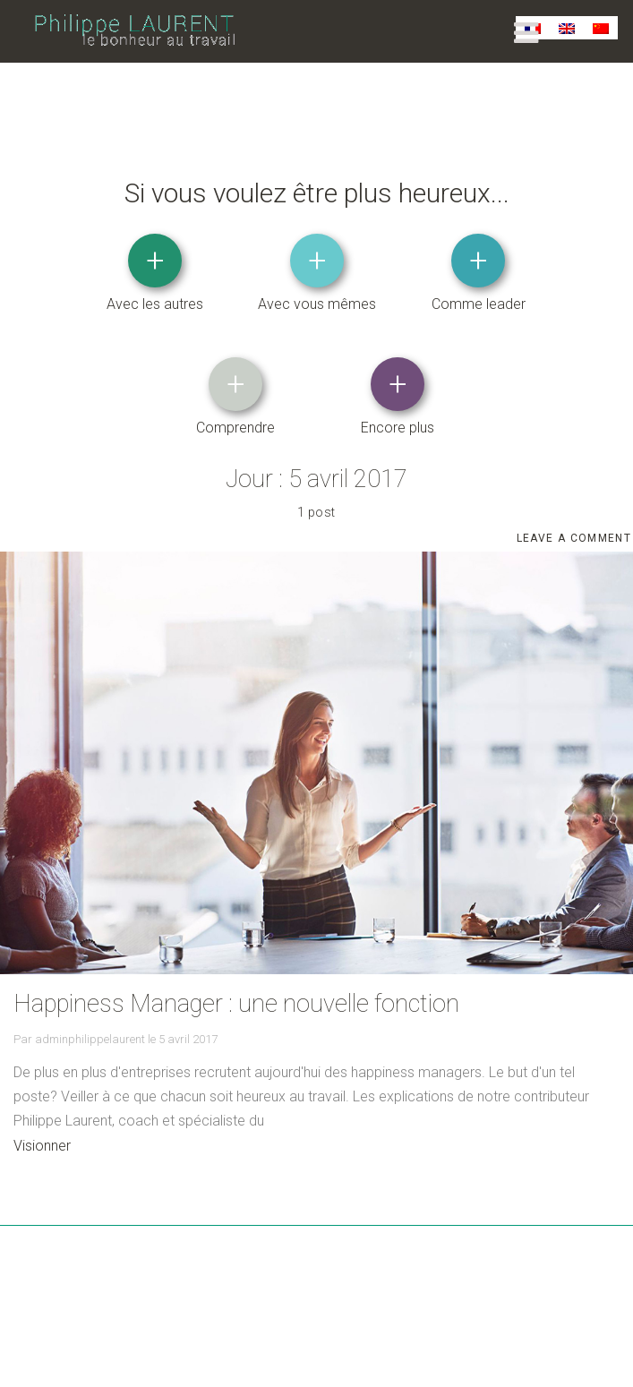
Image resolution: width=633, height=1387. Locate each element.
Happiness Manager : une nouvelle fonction (236, 1003)
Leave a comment (575, 541)
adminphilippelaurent (90, 1038)
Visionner (42, 1144)
